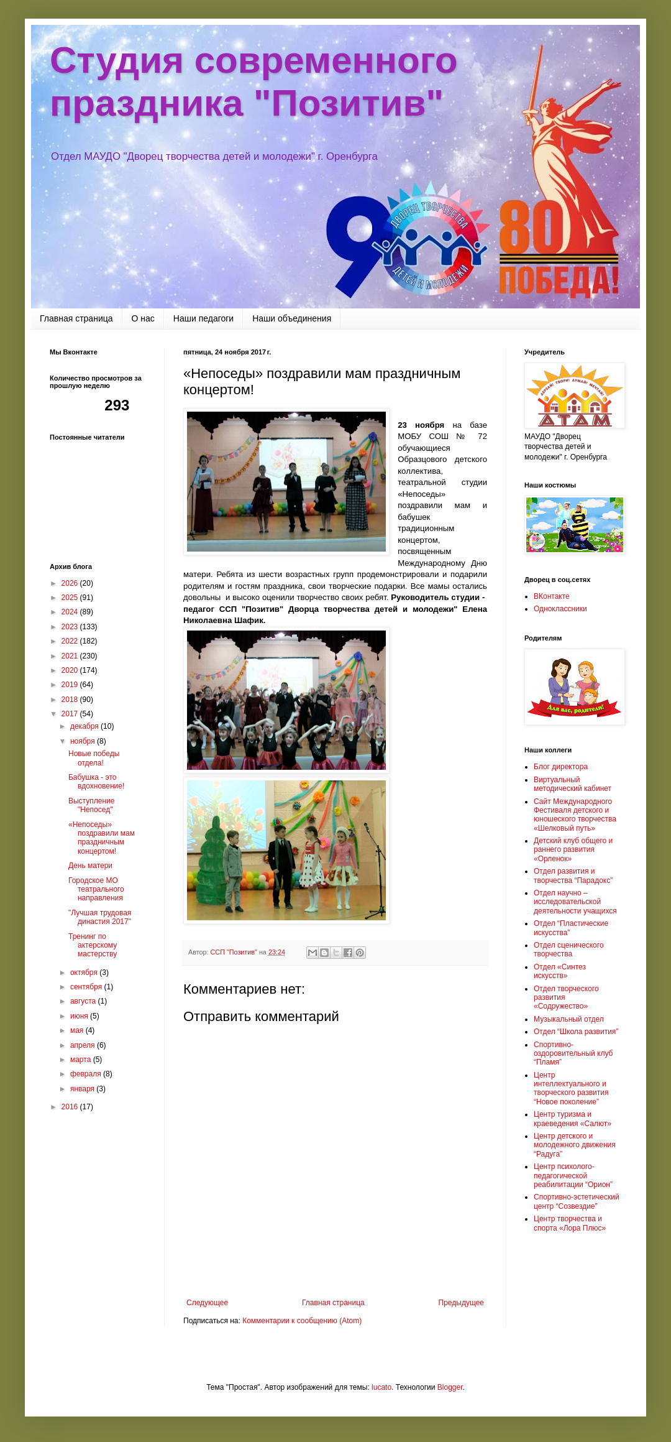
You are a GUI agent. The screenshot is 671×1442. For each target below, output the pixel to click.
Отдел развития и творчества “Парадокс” (573, 875)
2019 (71, 684)
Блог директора (561, 766)
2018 (71, 699)
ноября (83, 741)
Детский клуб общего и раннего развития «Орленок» (573, 849)
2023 (71, 626)
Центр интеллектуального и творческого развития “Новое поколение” (571, 1088)
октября (84, 972)
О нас (143, 318)
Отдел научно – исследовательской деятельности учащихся (575, 902)
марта (81, 1059)
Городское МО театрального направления (96, 889)
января (83, 1088)
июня (80, 1016)
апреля (83, 1045)
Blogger (450, 1387)
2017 (71, 713)
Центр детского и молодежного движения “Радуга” (575, 1145)
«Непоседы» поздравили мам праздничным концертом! (101, 838)
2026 (71, 583)
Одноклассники (560, 608)
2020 (71, 670)
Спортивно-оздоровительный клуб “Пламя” (573, 1053)
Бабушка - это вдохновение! (96, 781)
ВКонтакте (552, 596)
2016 (71, 1106)
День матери (90, 865)
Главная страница (76, 318)
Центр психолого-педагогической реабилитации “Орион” (573, 1175)
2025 (71, 597)
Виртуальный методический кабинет (572, 784)
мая (78, 1030)
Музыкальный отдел (569, 1019)
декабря (85, 726)
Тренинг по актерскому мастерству (92, 945)
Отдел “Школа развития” (576, 1031)
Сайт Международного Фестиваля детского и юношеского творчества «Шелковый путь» (575, 815)
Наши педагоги (203, 318)
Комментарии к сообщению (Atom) (302, 1320)
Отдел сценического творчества (569, 949)
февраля (86, 1074)
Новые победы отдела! (93, 758)
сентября (87, 986)
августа (84, 1001)
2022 (71, 641)
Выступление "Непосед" (91, 805)
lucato (381, 1387)
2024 (71, 612)
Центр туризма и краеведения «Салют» (572, 1118)
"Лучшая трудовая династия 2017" (99, 917)
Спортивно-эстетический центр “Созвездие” (576, 1201)
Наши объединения (291, 318)
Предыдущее (461, 1302)
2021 (71, 656)
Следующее (207, 1302)
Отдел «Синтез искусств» (560, 971)
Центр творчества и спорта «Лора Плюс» (570, 1223)
